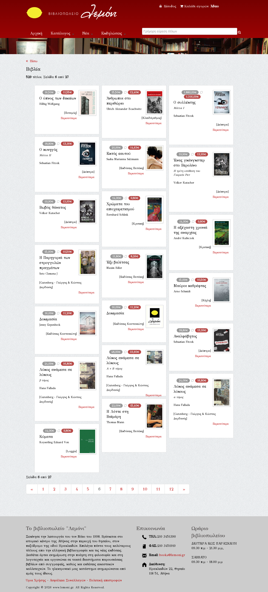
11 (158, 489)
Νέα (87, 33)
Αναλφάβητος (185, 336)
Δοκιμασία (115, 313)
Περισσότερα (69, 118)
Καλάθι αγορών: (199, 6)
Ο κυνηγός (48, 149)
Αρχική (36, 33)
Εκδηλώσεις (113, 33)
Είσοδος (168, 6)
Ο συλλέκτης (185, 102)
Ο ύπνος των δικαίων (57, 98)
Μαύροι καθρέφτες (190, 286)
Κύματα (46, 436)
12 (171, 489)
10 (145, 489)
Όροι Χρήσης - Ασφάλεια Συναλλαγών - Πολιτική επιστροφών (74, 580)
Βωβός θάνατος (52, 207)
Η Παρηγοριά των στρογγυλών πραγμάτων (54, 262)
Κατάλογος (62, 33)
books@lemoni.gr (172, 555)
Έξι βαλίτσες (117, 262)
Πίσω (31, 61)
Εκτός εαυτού (118, 153)
